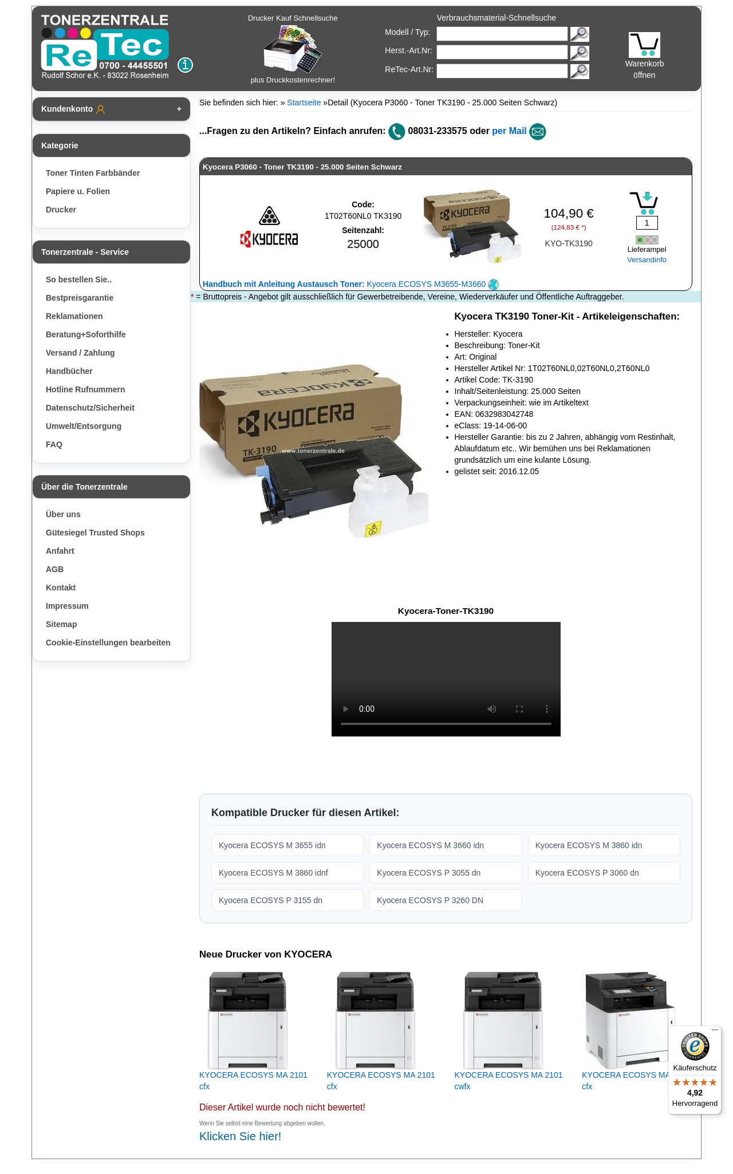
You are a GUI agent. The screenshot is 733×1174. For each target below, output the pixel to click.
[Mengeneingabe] (647, 223)
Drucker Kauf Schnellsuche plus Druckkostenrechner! (293, 49)
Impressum (67, 605)
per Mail (509, 131)
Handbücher (69, 371)
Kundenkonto (74, 109)
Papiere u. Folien (78, 191)
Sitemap (61, 624)
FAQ (54, 444)
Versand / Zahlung (80, 352)
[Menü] (715, 1032)
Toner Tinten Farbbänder (93, 173)
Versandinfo (647, 259)
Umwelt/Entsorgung (83, 426)
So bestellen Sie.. (79, 279)
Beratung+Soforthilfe (86, 334)
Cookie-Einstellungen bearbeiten (108, 642)
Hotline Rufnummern (85, 389)
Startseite (304, 102)
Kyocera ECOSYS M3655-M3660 (351, 284)
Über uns (63, 514)
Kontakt (61, 587)
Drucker (61, 209)
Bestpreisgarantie (79, 297)
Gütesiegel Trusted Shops (95, 532)
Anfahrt (60, 551)
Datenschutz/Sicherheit (90, 407)
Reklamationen (74, 316)
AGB (55, 569)
